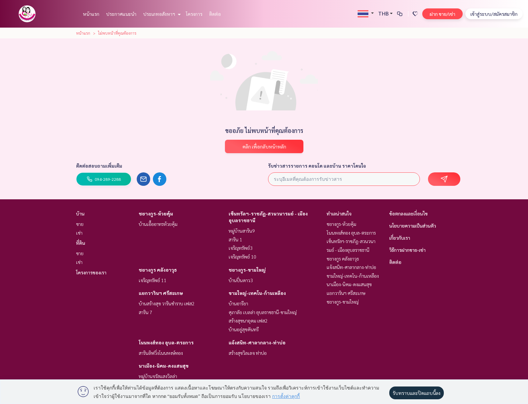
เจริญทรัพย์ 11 (152, 280)
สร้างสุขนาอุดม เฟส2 (248, 320)
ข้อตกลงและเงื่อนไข (408, 213)
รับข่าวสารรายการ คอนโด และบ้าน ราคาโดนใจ (317, 166)
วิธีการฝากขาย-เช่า (407, 250)
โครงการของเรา (91, 272)
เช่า (79, 233)
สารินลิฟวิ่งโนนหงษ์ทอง (161, 353)
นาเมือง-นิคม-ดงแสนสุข (164, 366)
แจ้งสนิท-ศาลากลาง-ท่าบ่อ (257, 342)
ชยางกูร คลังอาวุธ (158, 270)
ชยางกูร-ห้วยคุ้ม (156, 213)
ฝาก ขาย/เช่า (442, 14)
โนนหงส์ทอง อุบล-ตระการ (166, 342)
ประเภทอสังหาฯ (161, 14)
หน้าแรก (91, 14)
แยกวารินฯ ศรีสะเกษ (161, 293)
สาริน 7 (145, 312)
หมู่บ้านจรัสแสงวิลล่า (158, 376)
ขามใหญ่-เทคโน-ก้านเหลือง (257, 293)
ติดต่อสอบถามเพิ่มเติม (99, 166)
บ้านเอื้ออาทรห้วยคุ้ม (158, 224)
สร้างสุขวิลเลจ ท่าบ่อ (248, 353)
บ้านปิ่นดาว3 (241, 280)
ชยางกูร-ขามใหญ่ (247, 270)
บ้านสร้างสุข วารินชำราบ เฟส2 (167, 303)
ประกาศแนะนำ (121, 14)
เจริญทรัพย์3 (241, 248)
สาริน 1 (235, 239)
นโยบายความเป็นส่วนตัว (412, 226)
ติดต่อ (215, 14)
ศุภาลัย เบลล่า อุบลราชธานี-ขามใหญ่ (263, 312)
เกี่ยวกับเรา (399, 238)
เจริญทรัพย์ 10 (242, 257)
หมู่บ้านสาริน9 (242, 231)
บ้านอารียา (238, 303)
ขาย (80, 224)
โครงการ (194, 14)
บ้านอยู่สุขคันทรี (244, 329)
